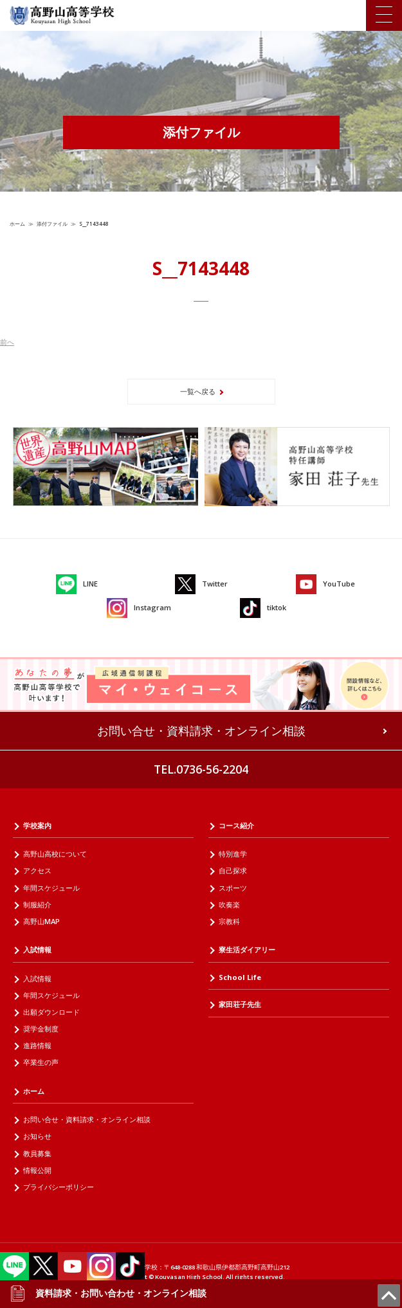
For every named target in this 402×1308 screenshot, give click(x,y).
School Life (240, 977)
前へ (7, 342)
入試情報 (37, 949)
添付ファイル (52, 223)
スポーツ (233, 888)
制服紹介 (37, 904)
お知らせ (37, 1136)
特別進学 (233, 853)
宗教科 (229, 921)
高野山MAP (41, 921)
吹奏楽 (229, 904)
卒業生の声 (41, 1062)
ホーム (17, 223)
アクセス (37, 870)
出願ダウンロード (51, 1012)
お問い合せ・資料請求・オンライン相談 (201, 730)
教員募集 (37, 1153)
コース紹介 (236, 825)
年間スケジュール (51, 888)
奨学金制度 (41, 1028)
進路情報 (37, 1045)
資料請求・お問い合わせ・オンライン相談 (108, 1293)
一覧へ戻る (197, 391)
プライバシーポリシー (58, 1187)
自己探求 (233, 870)
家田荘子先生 (240, 1004)
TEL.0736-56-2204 (201, 769)
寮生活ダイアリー (247, 949)
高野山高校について (55, 853)
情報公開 (37, 1170)
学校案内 (37, 825)
